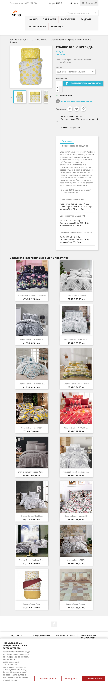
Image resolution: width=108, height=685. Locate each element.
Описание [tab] (67, 141)
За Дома (86, 19)
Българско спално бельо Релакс (32, 295)
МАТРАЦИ (57, 26)
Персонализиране (47, 678)
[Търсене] (82, 13)
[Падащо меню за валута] (60, 3)
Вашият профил (65, 635)
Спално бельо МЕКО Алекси (76, 383)
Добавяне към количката (83, 83)
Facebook (54, 624)
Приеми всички (94, 678)
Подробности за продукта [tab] (75, 145)
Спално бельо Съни (31, 604)
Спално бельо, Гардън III (76, 516)
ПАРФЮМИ (49, 19)
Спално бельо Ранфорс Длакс (32, 560)
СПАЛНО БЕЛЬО (37, 26)
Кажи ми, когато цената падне (76, 101)
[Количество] (59, 83)
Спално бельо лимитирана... (32, 339)
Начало (33, 19)
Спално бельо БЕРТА (76, 560)
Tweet (76, 108)
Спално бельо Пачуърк (76, 604)
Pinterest (83, 108)
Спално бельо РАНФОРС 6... (76, 339)
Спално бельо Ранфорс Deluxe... (32, 472)
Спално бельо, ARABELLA (32, 516)
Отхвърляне (71, 678)
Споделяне (69, 108)
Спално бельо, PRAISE (76, 295)
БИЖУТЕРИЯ (68, 19)
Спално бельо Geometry (31, 428)
